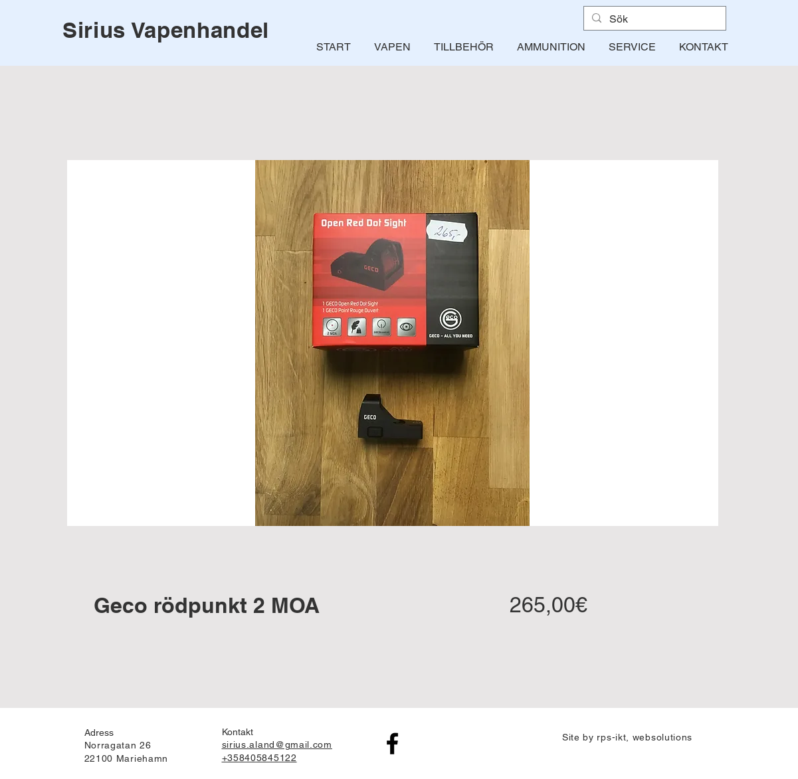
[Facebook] (392, 743)
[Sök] (653, 19)
